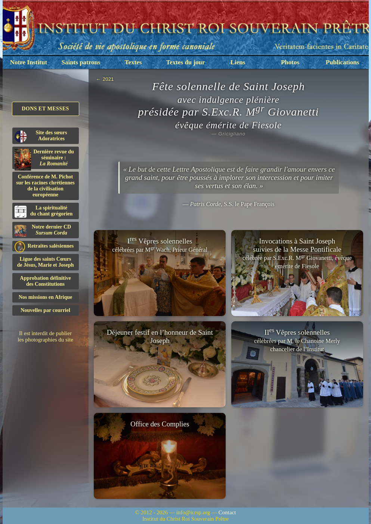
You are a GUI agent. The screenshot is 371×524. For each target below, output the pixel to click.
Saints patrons (80, 62)
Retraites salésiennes (44, 246)
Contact (227, 512)
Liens (238, 62)
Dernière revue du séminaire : (44, 159)
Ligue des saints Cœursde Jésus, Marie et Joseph (45, 262)
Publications (342, 62)
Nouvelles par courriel (45, 310)
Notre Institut (28, 62)
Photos (290, 62)
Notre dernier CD (43, 230)
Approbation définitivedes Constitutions (45, 281)
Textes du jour (185, 62)
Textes (133, 62)
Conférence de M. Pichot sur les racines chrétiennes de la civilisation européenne (45, 185)
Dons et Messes (45, 108)
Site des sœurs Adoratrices (41, 136)
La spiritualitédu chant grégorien (44, 211)
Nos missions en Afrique (45, 297)
